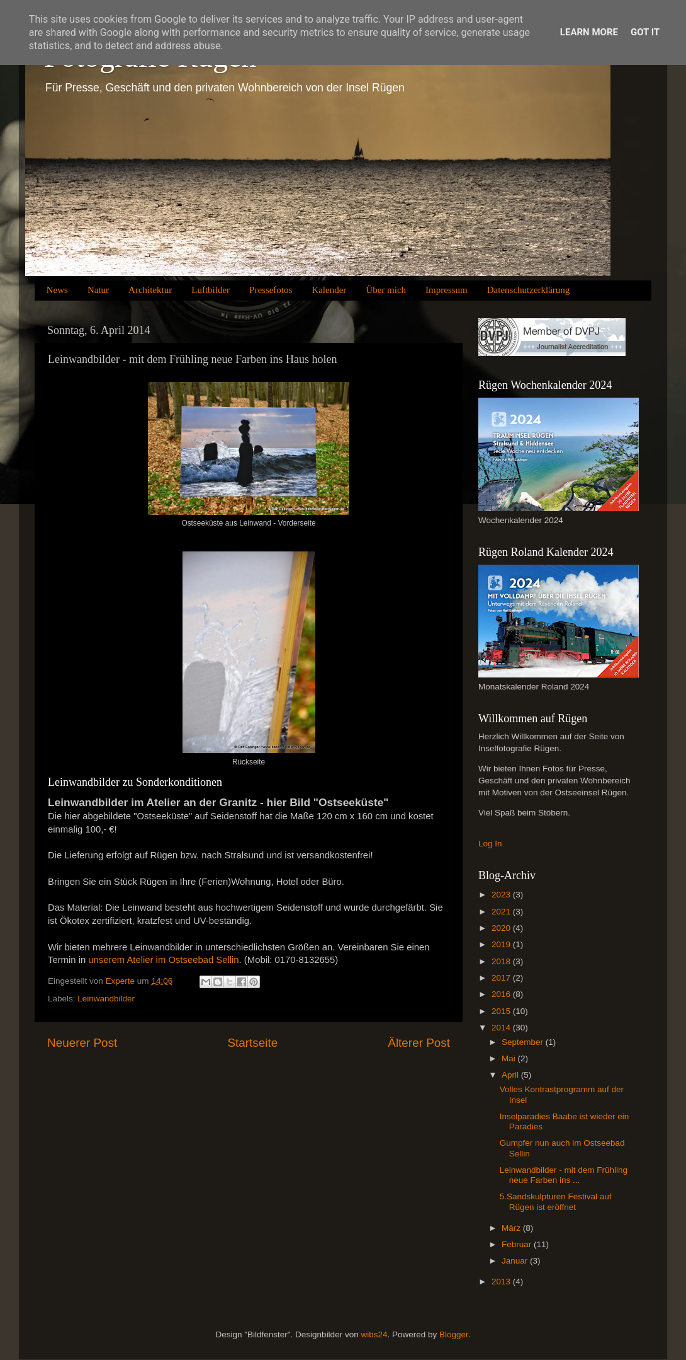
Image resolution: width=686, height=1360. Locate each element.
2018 (502, 961)
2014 (502, 1027)
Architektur (150, 290)
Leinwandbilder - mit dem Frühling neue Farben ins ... (563, 1175)
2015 (502, 1011)
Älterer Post (419, 1042)
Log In (490, 843)
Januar (516, 1260)
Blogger (453, 1334)
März (512, 1228)
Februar (518, 1244)
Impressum (446, 290)
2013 (502, 1281)
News (57, 290)
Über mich (386, 290)
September (524, 1042)
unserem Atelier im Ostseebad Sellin (163, 960)
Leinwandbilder (106, 998)
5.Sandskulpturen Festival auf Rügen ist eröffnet (556, 1201)
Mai (510, 1058)
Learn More (589, 32)
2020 (502, 928)
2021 (502, 911)
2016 (502, 994)
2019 (502, 944)
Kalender (329, 290)
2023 (502, 894)
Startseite (252, 1042)
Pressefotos (270, 290)
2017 (502, 978)
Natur (98, 290)
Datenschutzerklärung (528, 290)
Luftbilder (210, 290)
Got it (645, 32)
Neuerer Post (82, 1042)
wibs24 (374, 1334)
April (511, 1075)
